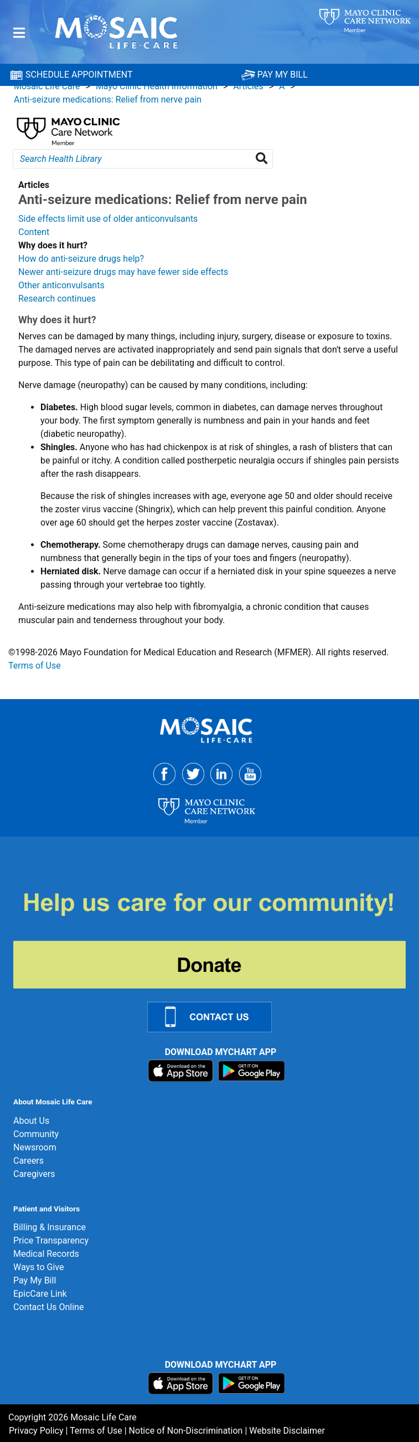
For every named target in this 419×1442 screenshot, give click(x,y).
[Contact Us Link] (216, 1016)
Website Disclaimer (287, 1430)
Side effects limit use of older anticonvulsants (108, 218)
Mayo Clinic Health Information (157, 86)
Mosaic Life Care (47, 86)
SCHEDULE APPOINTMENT (70, 74)
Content (33, 232)
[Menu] (19, 33)
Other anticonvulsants (61, 285)
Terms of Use (34, 665)
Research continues (57, 298)
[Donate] (216, 939)
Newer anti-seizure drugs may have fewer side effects (123, 272)
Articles (248, 86)
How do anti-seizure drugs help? (81, 258)
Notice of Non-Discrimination (186, 1430)
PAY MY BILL (274, 74)
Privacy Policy (36, 1430)
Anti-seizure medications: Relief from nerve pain (107, 99)
